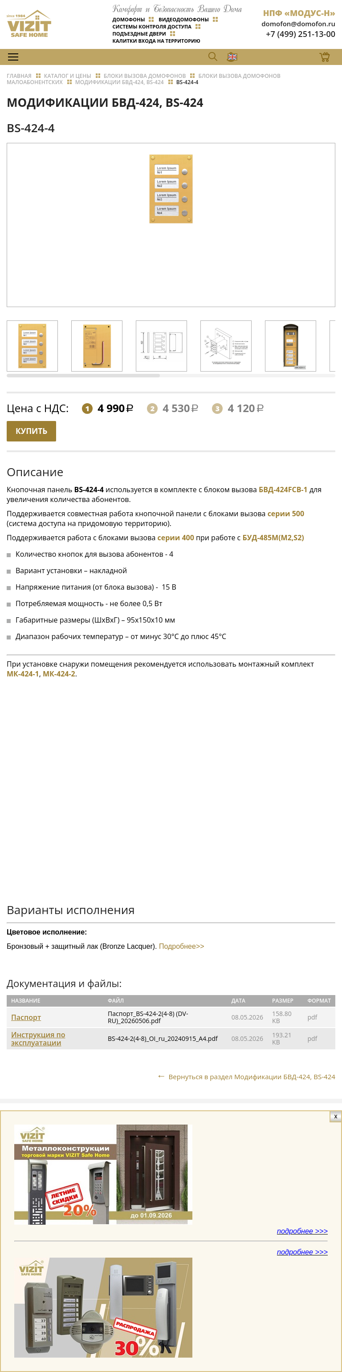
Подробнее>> (180, 945)
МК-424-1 (23, 673)
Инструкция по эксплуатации (38, 1038)
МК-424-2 (59, 673)
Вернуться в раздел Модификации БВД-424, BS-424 (247, 1075)
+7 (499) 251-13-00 (300, 32)
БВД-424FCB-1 (283, 489)
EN (195, 54)
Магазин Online (309, 54)
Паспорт (26, 1016)
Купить (34, 429)
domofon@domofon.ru (298, 21)
